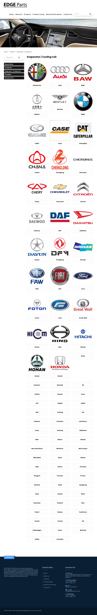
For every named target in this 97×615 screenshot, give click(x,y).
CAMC (37, 143)
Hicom (37, 347)
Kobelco (37, 421)
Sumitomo (83, 512)
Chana (37, 172)
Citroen (83, 202)
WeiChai (83, 530)
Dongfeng (60, 260)
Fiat (60, 289)
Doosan (83, 260)
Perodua (83, 467)
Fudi (59, 318)
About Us (18, 14)
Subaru (60, 512)
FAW (37, 289)
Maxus (60, 439)
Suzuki (37, 521)
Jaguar (60, 403)
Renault (37, 485)
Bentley (60, 109)
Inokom (60, 394)
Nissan (83, 458)
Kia (83, 412)
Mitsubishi (37, 458)
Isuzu (83, 394)
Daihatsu (83, 231)
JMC (37, 412)
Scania (59, 494)
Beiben (37, 114)
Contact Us (68, 14)
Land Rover (83, 421)
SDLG (83, 494)
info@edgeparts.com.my (72, 591)
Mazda (83, 439)
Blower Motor (14, 64)
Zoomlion (60, 539)
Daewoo (37, 231)
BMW (83, 114)
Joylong (60, 412)
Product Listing (38, 14)
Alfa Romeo (37, 85)
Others (60, 467)
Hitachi (83, 347)
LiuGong (60, 430)
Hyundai (60, 385)
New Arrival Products (54, 14)
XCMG (37, 539)
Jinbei (83, 403)
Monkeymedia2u (9, 612)
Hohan (37, 376)
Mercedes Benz (37, 449)
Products (27, 14)
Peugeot (37, 476)
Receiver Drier (14, 78)
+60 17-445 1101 (70, 596)
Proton (82, 476)
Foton (37, 318)
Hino (60, 347)
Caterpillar (83, 143)
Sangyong (83, 485)
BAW (83, 85)
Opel (37, 467)
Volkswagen (37, 530)
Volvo (60, 530)
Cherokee (83, 172)
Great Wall (83, 318)
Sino (82, 503)
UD (83, 521)
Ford (83, 289)
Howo (83, 356)
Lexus (37, 430)
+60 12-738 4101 (70, 595)
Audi (60, 85)
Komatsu (60, 421)
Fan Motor (14, 74)
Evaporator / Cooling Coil (14, 71)
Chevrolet (60, 202)
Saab (60, 485)
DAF (60, 231)
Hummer (37, 385)
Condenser (14, 67)
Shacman (37, 503)
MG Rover (59, 449)
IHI (83, 385)
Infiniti (37, 394)
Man (37, 439)
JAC (37, 403)
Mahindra (82, 430)
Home (11, 14)
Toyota (60, 521)
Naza (60, 458)
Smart (37, 512)
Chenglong (60, 172)
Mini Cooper (83, 449)
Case (60, 143)
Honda (60, 376)
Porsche (60, 476)
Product (12, 52)
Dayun (37, 260)
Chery (37, 202)
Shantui (60, 503)
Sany (37, 494)
